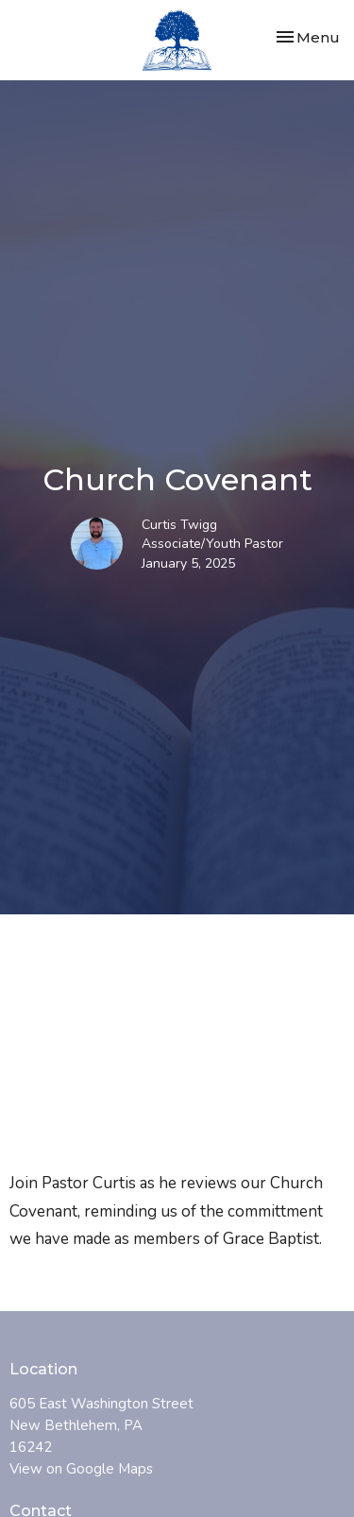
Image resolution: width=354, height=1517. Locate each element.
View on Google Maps (81, 1468)
